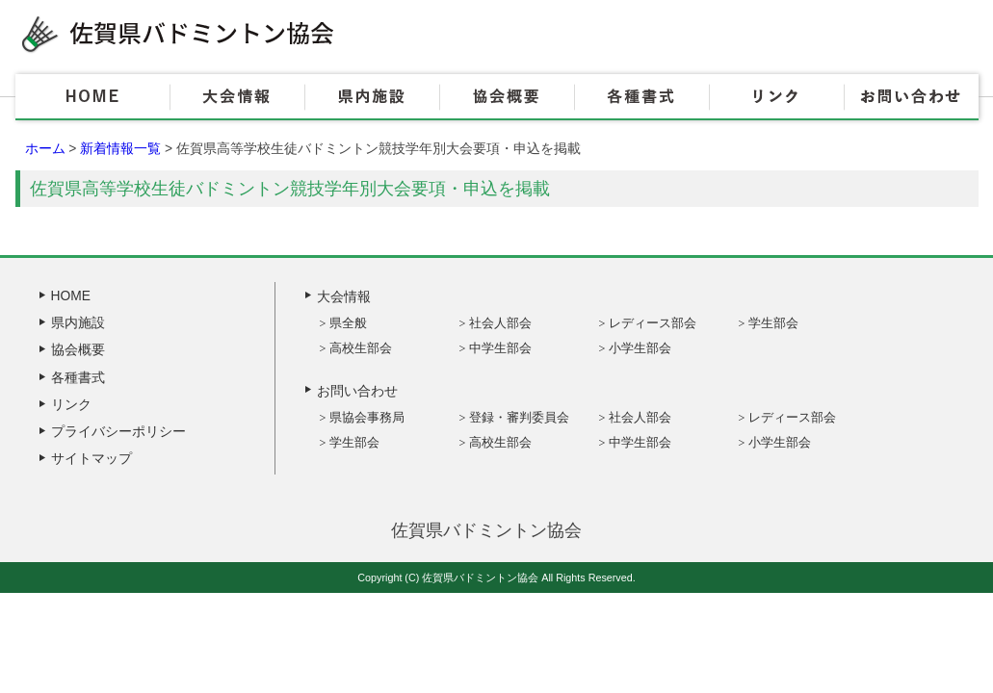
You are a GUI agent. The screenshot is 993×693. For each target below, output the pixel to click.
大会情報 (237, 97)
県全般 (348, 323)
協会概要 (506, 97)
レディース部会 (652, 323)
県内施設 (371, 97)
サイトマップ (91, 458)
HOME (92, 97)
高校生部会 (360, 348)
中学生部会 (500, 348)
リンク (776, 97)
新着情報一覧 (120, 148)
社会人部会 (500, 323)
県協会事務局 (367, 417)
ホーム (45, 148)
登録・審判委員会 (519, 417)
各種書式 (641, 97)
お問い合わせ (911, 97)
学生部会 (773, 323)
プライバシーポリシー (118, 431)
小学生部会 (640, 348)
